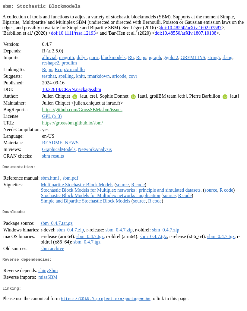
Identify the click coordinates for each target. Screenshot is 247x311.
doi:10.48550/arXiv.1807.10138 (186, 34)
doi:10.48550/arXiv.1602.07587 (191, 28)
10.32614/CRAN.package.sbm (71, 90)
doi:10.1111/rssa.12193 (73, 34)
